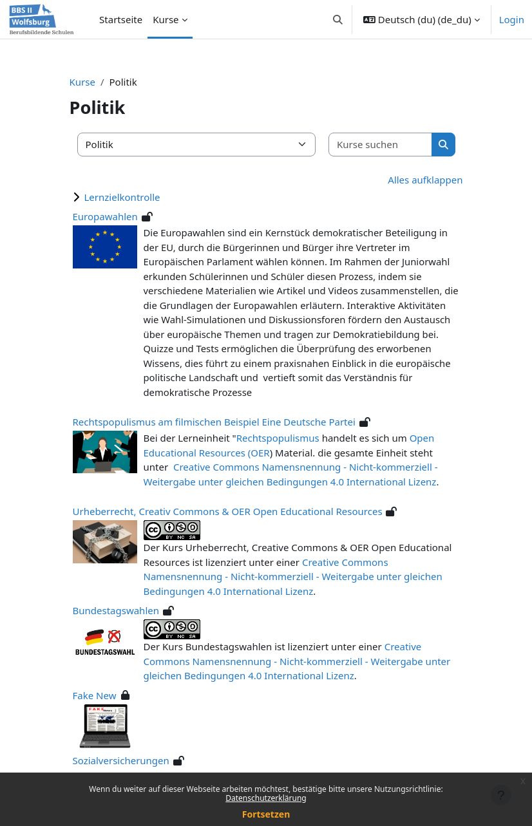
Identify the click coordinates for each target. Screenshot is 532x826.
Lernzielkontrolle (122, 197)
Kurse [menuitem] (165, 19)
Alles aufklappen (425, 179)
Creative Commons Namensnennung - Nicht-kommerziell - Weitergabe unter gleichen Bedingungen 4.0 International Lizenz (293, 576)
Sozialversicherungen (121, 760)
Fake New (95, 695)
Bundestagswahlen (116, 610)
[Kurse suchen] (380, 144)
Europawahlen (105, 216)
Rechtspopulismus (277, 437)
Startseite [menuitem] (120, 19)
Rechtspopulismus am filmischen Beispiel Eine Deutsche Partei (214, 421)
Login (511, 19)
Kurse (82, 81)
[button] (338, 19)
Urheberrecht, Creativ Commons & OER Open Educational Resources (228, 511)
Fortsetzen (266, 814)
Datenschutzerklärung (265, 798)
